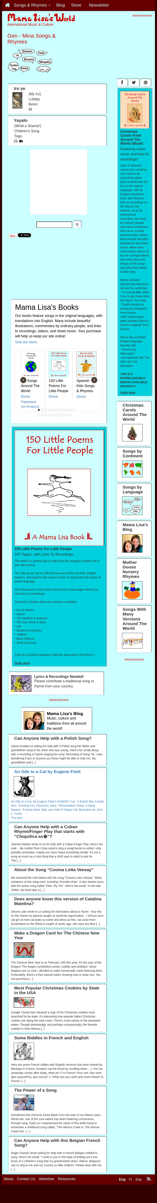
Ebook (25, 396)
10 (70, 410)
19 (63, 415)
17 (56, 415)
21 (70, 415)
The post (16, 817)
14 (46, 415)
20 (67, 415)
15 (49, 415)
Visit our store (26, 342)
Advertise (46, 1179)
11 (74, 410)
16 (53, 415)
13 (42, 415)
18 (60, 415)
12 (39, 415)
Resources (66, 1179)
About (8, 1179)
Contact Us (26, 1179)
